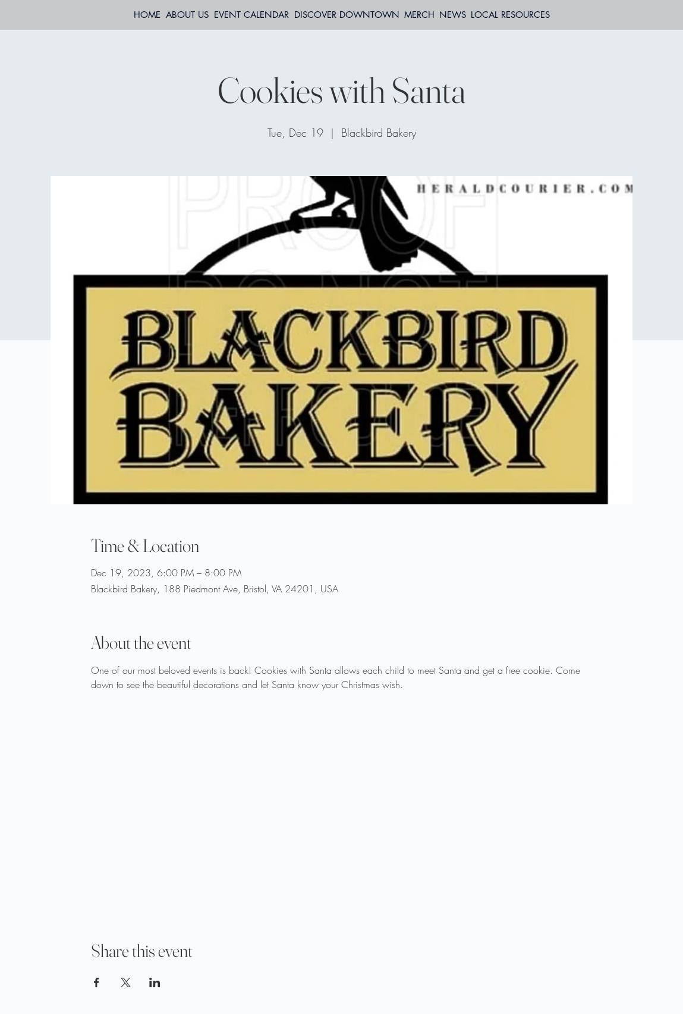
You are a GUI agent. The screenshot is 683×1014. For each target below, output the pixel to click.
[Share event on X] (125, 982)
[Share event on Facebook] (96, 982)
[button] (510, 15)
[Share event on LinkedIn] (154, 982)
